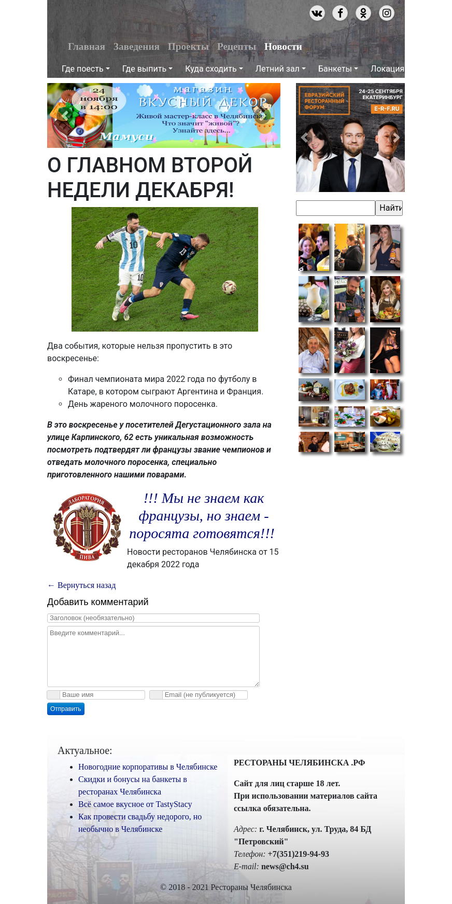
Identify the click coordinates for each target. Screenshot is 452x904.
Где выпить (144, 69)
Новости (283, 46)
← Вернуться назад (81, 585)
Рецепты (236, 46)
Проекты (188, 46)
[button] (64, 115)
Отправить (65, 709)
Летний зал (278, 69)
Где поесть (83, 69)
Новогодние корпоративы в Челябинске (147, 766)
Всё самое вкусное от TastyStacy (135, 804)
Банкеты (335, 69)
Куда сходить (210, 69)
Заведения (137, 46)
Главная (86, 46)
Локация (387, 69)
